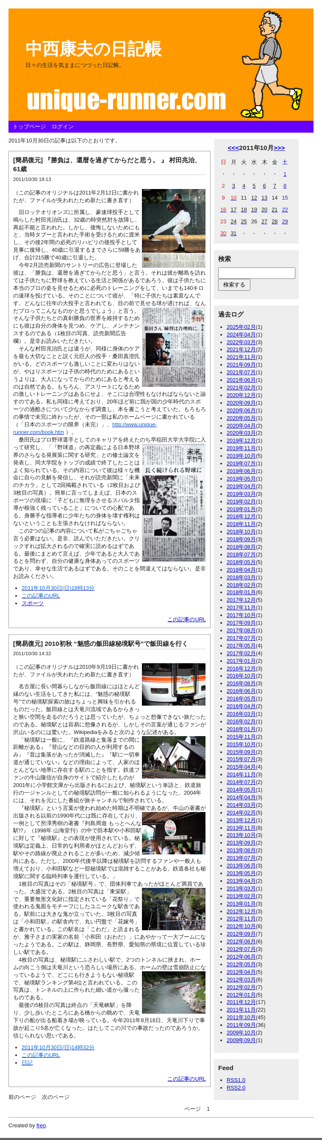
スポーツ (33, 603)
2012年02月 (241, 987)
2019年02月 (241, 501)
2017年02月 (241, 653)
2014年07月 (241, 782)
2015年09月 (241, 752)
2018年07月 (241, 554)
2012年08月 (241, 941)
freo (41, 1125)
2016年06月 (241, 691)
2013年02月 (241, 896)
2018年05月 (241, 562)
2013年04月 (241, 881)
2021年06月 (241, 380)
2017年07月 (241, 638)
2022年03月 (241, 342)
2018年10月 (241, 531)
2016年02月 (241, 721)
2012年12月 (241, 911)
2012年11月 (241, 918)
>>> (279, 147)
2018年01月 (241, 592)
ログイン (63, 126)
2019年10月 (241, 456)
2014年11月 (241, 774)
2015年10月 (241, 744)
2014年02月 (241, 812)
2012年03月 (241, 979)
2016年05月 (241, 698)
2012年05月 (241, 964)
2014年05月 (241, 790)
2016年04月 (241, 706)
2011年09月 (241, 1025)
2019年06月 (241, 471)
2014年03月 (241, 805)
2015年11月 (241, 737)
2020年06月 (241, 410)
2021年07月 (241, 372)
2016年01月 (241, 729)
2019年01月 (241, 509)
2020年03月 (241, 433)
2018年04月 (241, 570)
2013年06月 (241, 865)
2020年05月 (241, 418)
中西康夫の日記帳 (93, 48)
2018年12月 (241, 516)
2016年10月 (241, 676)
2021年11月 (241, 357)
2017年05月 (241, 645)
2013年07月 (241, 858)
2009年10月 (241, 1032)
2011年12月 (241, 1002)
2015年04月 (241, 767)
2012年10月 (241, 926)
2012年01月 (241, 995)
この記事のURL (186, 619)
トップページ (29, 126)
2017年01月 (241, 661)
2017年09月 (241, 623)
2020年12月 (241, 395)
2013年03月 (241, 888)
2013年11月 (241, 828)
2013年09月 (241, 843)
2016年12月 (241, 668)
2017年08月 (241, 630)
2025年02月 (241, 327)
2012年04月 (241, 972)
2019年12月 (241, 440)
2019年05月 (241, 478)
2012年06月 (241, 957)
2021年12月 (241, 349)
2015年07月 (241, 759)
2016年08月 (241, 683)
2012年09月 (241, 934)
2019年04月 (241, 486)
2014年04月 (241, 797)
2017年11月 (241, 607)
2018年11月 (241, 524)
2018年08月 (241, 547)
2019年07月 (241, 463)
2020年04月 (241, 426)
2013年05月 (241, 873)
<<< (233, 147)
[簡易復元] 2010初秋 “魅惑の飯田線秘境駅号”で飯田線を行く (100, 643)
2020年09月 (241, 403)
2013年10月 (241, 835)
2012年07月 (241, 949)
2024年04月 (241, 334)
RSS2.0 (236, 1087)
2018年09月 (241, 539)
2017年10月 (241, 615)
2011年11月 (241, 1010)
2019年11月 (241, 448)
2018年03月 (241, 577)
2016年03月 (241, 714)
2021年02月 (241, 387)
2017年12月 (241, 600)
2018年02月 (241, 585)
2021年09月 (241, 364)
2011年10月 (241, 1017)
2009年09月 (241, 1040)
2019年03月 (241, 494)
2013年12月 (241, 820)
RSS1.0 (236, 1080)
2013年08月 (241, 850)
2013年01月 (241, 904)
